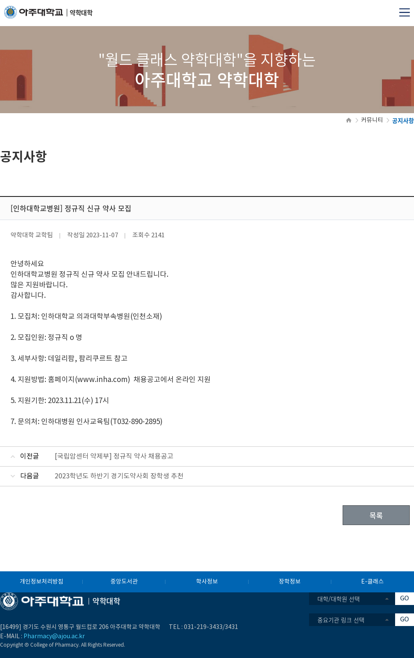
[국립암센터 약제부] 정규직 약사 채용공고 (114, 456)
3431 (231, 627)
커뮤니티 (372, 120)
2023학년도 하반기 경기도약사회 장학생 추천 (119, 476)
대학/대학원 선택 (338, 598)
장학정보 (290, 581)
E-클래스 (372, 581)
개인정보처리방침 (41, 581)
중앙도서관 (124, 581)
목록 (376, 515)
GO (404, 598)
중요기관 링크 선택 (340, 620)
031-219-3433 (203, 627)
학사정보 (207, 581)
